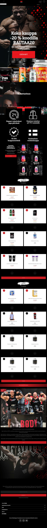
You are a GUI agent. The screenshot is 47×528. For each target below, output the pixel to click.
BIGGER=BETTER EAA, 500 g (12, 243)
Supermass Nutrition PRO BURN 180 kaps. (35, 197)
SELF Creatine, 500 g (35, 220)
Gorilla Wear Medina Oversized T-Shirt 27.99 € (12, 323)
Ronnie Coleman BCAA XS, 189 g (12, 300)
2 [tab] (22, 107)
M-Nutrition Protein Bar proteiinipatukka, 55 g (12, 197)
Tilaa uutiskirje (4, 503)
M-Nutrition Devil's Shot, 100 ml (12, 220)
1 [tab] (21, 107)
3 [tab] (23, 107)
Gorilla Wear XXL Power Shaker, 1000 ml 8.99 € (35, 323)
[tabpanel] (23, 100)
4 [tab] (25, 107)
